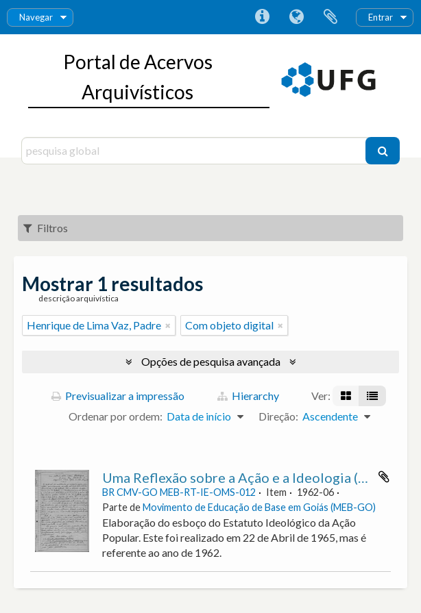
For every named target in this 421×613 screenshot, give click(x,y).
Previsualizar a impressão (117, 395)
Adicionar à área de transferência (384, 477)
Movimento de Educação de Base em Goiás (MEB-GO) (259, 507)
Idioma (296, 17)
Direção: (278, 416)
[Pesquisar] (382, 150)
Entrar (380, 17)
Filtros (45, 227)
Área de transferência (330, 17)
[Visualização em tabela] (372, 396)
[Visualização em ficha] (346, 396)
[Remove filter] (168, 325)
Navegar (36, 17)
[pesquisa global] (195, 150)
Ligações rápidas (262, 17)
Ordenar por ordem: (116, 416)
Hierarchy (248, 395)
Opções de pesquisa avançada (210, 361)
